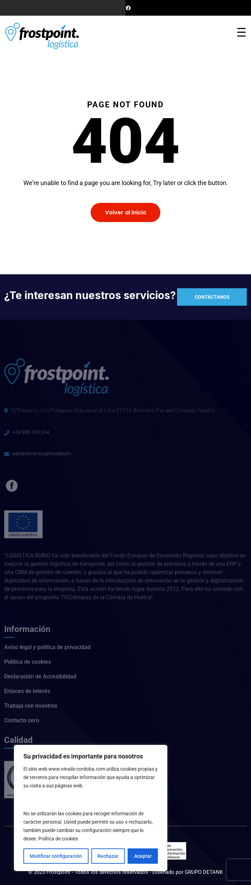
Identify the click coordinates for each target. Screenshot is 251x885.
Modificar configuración (56, 856)
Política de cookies (58, 838)
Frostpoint (59, 872)
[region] (90, 808)
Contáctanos (212, 297)
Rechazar (108, 856)
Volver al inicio (125, 212)
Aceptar (143, 856)
